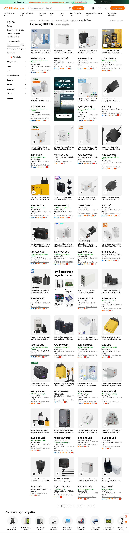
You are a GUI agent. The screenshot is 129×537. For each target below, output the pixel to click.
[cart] (99, 8)
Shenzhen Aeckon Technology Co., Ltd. (40, 401)
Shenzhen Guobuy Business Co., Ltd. (40, 215)
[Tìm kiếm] (78, 8)
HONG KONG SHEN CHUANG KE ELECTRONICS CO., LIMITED (40, 70)
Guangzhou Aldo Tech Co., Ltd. (112, 214)
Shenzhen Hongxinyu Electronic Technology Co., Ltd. (88, 444)
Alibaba (32, 20)
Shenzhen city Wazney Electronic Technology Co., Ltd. (88, 355)
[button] (70, 8)
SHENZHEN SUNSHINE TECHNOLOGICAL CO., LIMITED (64, 262)
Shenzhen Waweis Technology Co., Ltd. (40, 165)
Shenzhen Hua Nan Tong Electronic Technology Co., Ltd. (88, 67)
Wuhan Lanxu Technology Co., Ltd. (112, 446)
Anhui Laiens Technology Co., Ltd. (112, 355)
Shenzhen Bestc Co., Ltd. (62, 67)
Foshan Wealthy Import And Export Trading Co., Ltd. (40, 448)
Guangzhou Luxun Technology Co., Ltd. (64, 450)
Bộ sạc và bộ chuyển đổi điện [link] (81, 20)
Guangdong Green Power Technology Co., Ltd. (88, 307)
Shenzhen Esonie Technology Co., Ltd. (64, 495)
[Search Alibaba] (49, 8)
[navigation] (16, 263)
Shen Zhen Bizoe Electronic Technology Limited (64, 215)
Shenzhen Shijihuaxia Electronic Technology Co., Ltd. (88, 497)
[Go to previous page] (59, 506)
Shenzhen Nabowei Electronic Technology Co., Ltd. (112, 497)
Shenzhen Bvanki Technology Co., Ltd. (112, 308)
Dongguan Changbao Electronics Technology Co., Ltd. (112, 167)
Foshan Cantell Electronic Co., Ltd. (40, 355)
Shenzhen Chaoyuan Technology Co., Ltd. (88, 262)
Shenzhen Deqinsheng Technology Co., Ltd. (88, 214)
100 (89, 506)
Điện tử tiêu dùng (43, 20)
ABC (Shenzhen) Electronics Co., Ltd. (40, 262)
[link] (126, 516)
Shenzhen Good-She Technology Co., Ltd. (40, 118)
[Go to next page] (93, 506)
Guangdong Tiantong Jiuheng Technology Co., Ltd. (88, 118)
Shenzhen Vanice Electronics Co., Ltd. (112, 68)
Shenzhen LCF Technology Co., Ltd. (40, 307)
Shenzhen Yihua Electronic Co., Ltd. (64, 161)
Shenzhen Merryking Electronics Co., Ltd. (112, 258)
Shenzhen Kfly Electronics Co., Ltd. (112, 401)
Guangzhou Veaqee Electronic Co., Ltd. (88, 401)
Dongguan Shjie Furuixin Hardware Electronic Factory (64, 400)
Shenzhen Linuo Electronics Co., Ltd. (64, 355)
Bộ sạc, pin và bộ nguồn (60, 20)
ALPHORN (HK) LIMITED (39, 493)
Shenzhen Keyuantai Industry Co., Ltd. (112, 113)
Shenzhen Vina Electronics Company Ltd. (88, 161)
